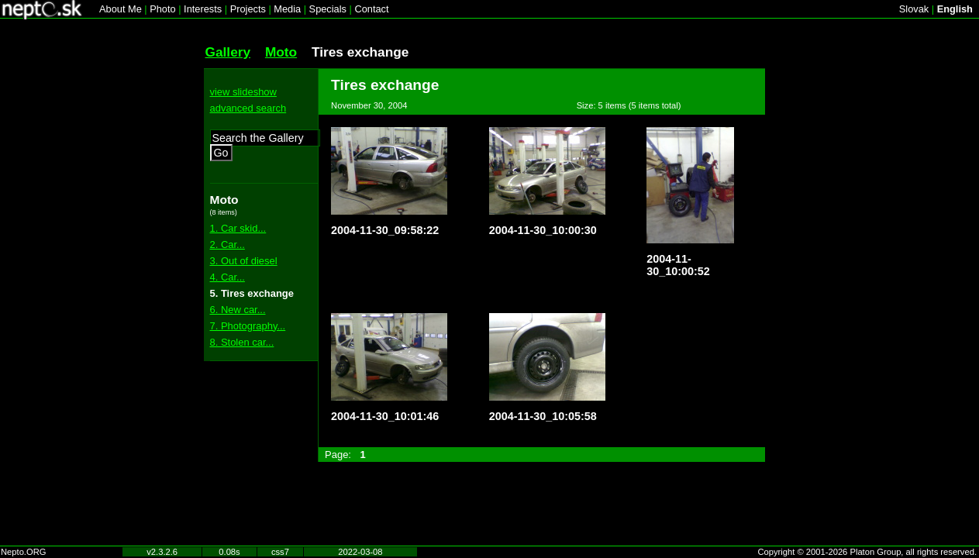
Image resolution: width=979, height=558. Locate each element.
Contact (371, 9)
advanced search (248, 108)
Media (287, 9)
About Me (120, 9)
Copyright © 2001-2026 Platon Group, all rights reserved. (867, 551)
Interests (203, 9)
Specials (327, 9)
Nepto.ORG (23, 551)
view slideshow (243, 92)
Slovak (914, 9)
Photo (162, 9)
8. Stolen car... (242, 342)
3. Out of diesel (243, 261)
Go (221, 152)
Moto (281, 52)
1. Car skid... (238, 228)
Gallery (228, 52)
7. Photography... (248, 326)
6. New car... (238, 309)
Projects (248, 9)
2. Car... (227, 244)
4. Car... (227, 277)
